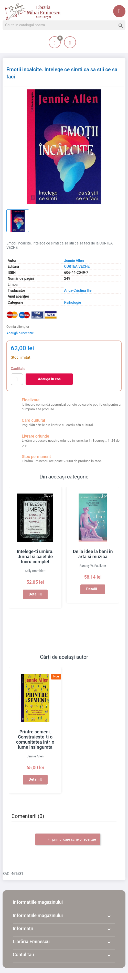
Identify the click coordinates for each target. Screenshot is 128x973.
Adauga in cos (49, 379)
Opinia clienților (17, 327)
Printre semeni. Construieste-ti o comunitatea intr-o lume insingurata (35, 739)
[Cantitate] (17, 379)
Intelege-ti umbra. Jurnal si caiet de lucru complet (35, 556)
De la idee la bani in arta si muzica (93, 554)
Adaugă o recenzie (20, 333)
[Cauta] (64, 25)
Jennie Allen (74, 261)
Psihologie (72, 302)
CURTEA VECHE (77, 266)
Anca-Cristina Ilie (78, 290)
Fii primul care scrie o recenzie (68, 839)
